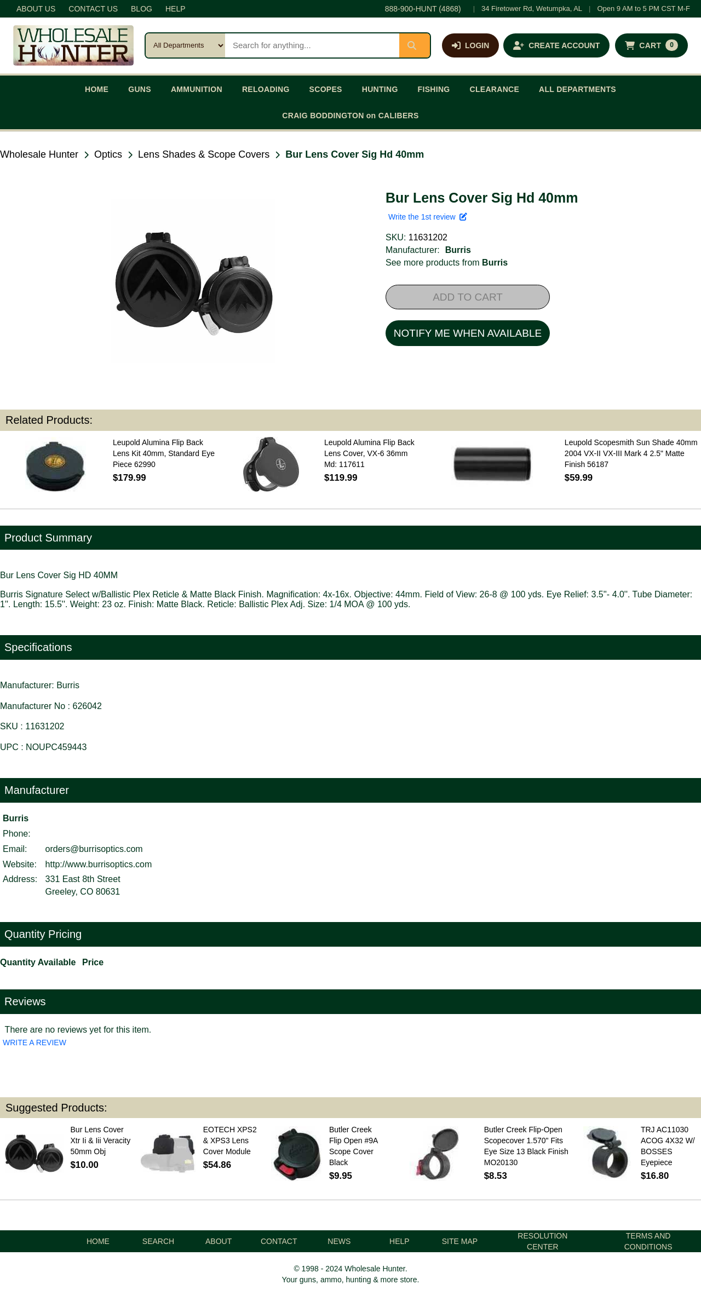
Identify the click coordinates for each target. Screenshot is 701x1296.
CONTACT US (93, 8)
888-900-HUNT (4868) (423, 8)
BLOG (141, 8)
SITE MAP (460, 1241)
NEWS (338, 1241)
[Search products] (312, 45)
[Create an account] (556, 45)
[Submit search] (414, 45)
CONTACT (279, 1241)
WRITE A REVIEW (34, 1042)
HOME (96, 89)
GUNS (139, 89)
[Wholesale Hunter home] (73, 45)
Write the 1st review (427, 216)
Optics (108, 154)
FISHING (434, 89)
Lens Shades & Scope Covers (203, 154)
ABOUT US (35, 8)
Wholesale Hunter (39, 154)
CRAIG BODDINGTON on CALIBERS (350, 115)
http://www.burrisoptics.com (98, 864)
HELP (175, 8)
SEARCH (158, 1241)
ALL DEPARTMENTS (577, 89)
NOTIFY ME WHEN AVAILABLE (468, 333)
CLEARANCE (495, 89)
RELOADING (266, 89)
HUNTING (380, 89)
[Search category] (185, 45)
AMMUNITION (196, 89)
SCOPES (325, 89)
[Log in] (470, 45)
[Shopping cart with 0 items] (651, 45)
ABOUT (218, 1241)
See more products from (447, 262)
